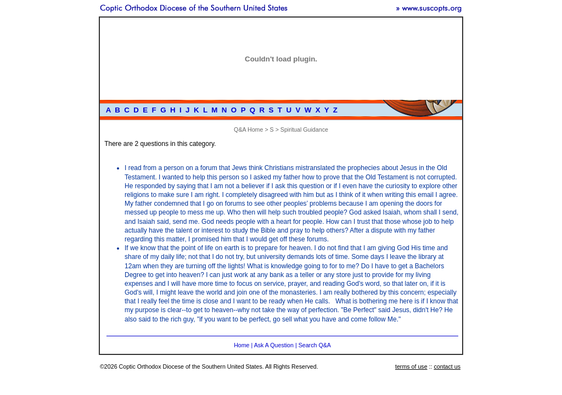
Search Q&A (315, 345)
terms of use (411, 366)
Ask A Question (274, 345)
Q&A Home (248, 129)
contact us (447, 366)
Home (241, 345)
